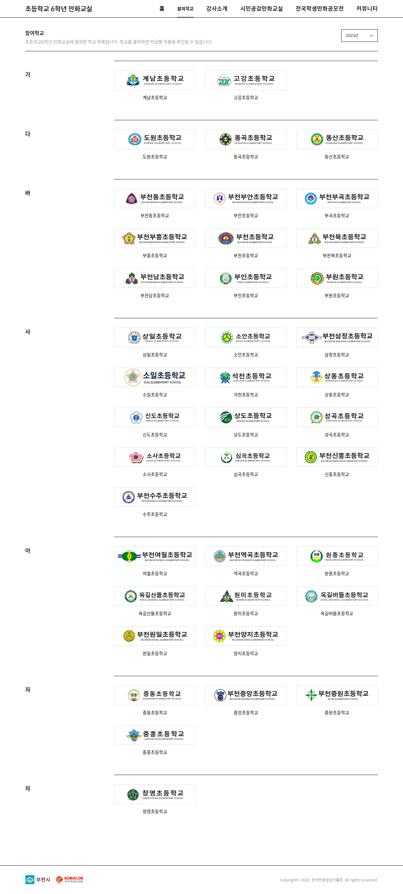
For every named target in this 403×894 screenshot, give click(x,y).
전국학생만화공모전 (320, 8)
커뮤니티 (367, 8)
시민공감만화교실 (261, 8)
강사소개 (217, 8)
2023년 (352, 35)
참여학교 (185, 8)
